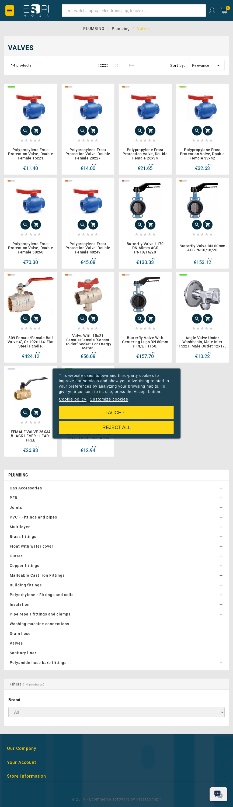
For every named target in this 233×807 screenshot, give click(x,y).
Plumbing (18, 475)
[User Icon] (212, 11)
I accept (116, 412)
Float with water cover (31, 546)
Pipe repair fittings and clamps (40, 614)
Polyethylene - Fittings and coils (42, 595)
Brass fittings (23, 536)
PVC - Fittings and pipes (33, 517)
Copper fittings (24, 565)
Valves (16, 643)
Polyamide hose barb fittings (38, 662)
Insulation (20, 604)
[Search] (134, 10)
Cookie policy (72, 399)
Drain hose (20, 633)
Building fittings (26, 585)
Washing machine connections (39, 624)
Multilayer (20, 527)
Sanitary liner (23, 653)
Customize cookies (109, 399)
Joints (16, 507)
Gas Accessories (26, 488)
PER (14, 498)
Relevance (207, 65)
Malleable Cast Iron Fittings (37, 575)
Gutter (16, 556)
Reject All (116, 427)
